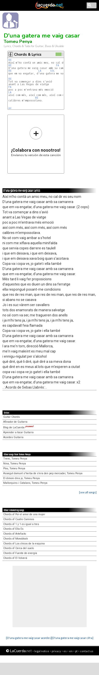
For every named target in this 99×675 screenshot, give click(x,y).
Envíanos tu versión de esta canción (36, 141)
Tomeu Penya (18, 41)
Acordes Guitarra (13, 437)
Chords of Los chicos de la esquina (24, 543)
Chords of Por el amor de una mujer (24, 514)
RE (10, 60)
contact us (86, 651)
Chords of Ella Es (13, 528)
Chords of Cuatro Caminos (18, 519)
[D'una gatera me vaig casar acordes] (29, 637)
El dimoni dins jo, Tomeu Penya (21, 478)
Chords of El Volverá (15, 558)
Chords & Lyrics (27, 54)
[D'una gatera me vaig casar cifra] (72, 637)
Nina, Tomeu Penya (14, 463)
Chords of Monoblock (15, 538)
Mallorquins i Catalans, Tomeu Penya (25, 483)
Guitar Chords (11, 416)
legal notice (41, 651)
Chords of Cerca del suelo (18, 548)
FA (57, 65)
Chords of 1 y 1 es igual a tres (21, 524)
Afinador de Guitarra (15, 421)
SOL (52, 70)
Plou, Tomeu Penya (14, 468)
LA (39, 70)
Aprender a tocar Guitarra (18, 432)
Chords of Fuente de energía (20, 553)
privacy (56, 651)
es (65, 651)
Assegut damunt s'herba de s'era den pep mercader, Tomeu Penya (42, 473)
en (71, 651)
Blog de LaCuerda (18, 427)
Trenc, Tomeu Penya (15, 458)
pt (76, 651)
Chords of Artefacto (14, 533)
